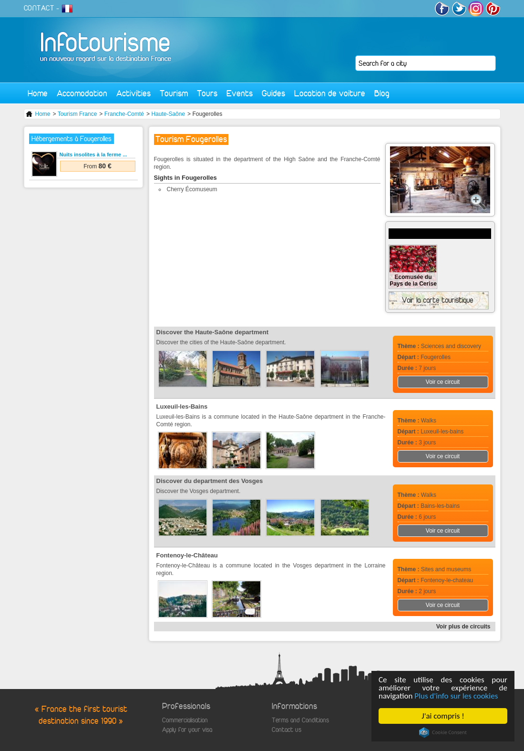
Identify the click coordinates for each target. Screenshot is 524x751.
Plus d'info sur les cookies (456, 696)
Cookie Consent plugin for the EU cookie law (443, 732)
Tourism (174, 93)
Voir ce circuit (443, 382)
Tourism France (77, 114)
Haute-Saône (168, 114)
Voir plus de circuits (463, 626)
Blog (382, 93)
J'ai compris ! (442, 716)
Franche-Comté (124, 114)
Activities (133, 93)
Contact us (286, 730)
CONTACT (39, 8)
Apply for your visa (187, 730)
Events (239, 93)
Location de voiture (329, 93)
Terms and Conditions (300, 720)
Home (38, 93)
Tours (207, 93)
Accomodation (82, 93)
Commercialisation (185, 720)
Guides (273, 93)
